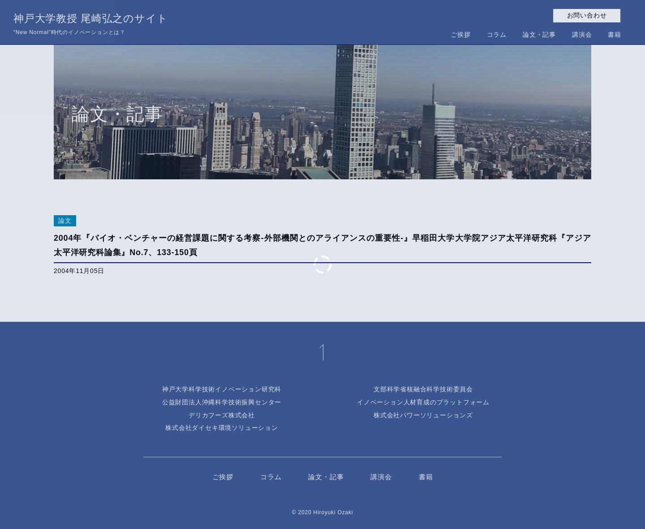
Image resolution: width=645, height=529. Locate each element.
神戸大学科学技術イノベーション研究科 (221, 389)
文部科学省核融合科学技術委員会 (423, 389)
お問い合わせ (587, 15)
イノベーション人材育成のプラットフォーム (423, 402)
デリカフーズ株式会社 (222, 415)
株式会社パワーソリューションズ (423, 415)
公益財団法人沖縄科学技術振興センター (221, 402)
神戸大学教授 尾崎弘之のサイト (90, 25)
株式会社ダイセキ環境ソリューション (221, 427)
